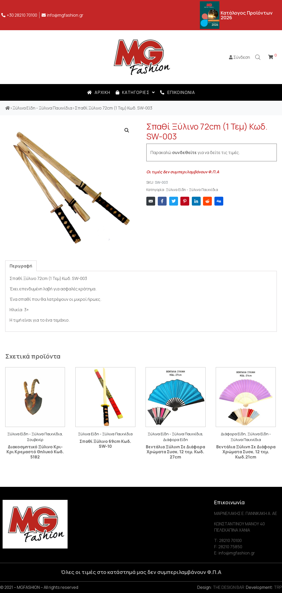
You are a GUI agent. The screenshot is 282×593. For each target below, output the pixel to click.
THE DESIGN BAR (228, 587)
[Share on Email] (150, 201)
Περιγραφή (21, 266)
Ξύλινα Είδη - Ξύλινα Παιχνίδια (192, 189)
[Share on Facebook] (162, 201)
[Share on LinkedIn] (196, 201)
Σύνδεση (239, 57)
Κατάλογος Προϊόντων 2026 (247, 15)
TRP (278, 587)
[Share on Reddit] (207, 201)
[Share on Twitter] (173, 201)
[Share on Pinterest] (184, 201)
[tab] (21, 265)
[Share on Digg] (218, 201)
